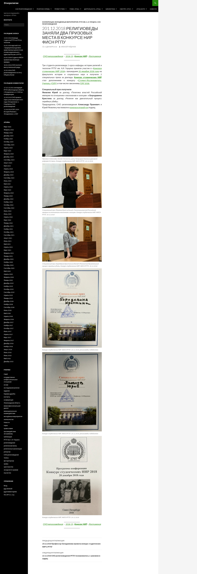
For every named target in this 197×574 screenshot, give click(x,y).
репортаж (7, 452)
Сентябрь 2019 (9, 292)
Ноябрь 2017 (8, 325)
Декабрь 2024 (8, 157)
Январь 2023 (8, 196)
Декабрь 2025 (8, 136)
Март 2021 (7, 250)
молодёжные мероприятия (66, 22)
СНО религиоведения (23, 9)
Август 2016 (8, 349)
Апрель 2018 (8, 316)
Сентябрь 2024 (9, 160)
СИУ (16, 114)
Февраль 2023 (9, 193)
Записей (8, 489)
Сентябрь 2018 (9, 307)
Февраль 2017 (9, 340)
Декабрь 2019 (8, 283)
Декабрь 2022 (8, 199)
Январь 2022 (8, 223)
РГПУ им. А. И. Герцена (88, 22)
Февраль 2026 (9, 130)
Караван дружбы (9, 394)
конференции (48, 22)
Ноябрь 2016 (8, 346)
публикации (8, 437)
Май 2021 (7, 244)
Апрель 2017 (8, 334)
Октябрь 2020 (8, 265)
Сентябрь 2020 (9, 268)
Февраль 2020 (9, 277)
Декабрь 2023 (8, 175)
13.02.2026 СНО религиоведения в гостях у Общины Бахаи (13, 72)
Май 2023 (7, 184)
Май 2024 (7, 166)
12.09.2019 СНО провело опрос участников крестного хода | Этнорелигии (13, 99)
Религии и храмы (43, 9)
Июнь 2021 (7, 241)
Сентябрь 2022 (9, 208)
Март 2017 (7, 337)
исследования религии (11, 388)
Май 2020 (7, 271)
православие (8, 428)
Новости (153, 9)
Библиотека (110, 9)
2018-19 (69, 56)
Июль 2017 (7, 331)
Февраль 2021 (9, 253)
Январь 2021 (8, 256)
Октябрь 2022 (8, 205)
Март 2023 (7, 190)
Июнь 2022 (7, 214)
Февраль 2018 (9, 319)
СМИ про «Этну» (125, 9)
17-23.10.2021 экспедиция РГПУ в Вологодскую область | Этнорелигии (14, 90)
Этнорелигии (11, 3)
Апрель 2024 (8, 169)
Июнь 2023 (7, 181)
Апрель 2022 (8, 217)
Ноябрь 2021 (8, 229)
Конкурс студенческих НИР (88, 77)
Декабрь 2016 (8, 343)
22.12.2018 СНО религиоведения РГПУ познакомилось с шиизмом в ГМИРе (72, 555)
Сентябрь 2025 (9, 145)
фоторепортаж (9, 461)
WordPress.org (9, 495)
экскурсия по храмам (11, 470)
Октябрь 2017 (8, 328)
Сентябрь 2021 (9, 235)
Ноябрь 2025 (8, 139)
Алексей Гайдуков (68, 47)
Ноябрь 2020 (8, 262)
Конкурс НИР (80, 56)
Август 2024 (8, 163)
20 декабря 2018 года (89, 71)
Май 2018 (7, 313)
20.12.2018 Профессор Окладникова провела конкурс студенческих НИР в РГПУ (72, 543)
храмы (6, 464)
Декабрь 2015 (8, 361)
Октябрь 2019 (8, 289)
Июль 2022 (7, 211)
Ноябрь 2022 (8, 202)
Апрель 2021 (8, 247)
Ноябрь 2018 (8, 304)
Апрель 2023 (8, 187)
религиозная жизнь (10, 446)
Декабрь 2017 (8, 322)
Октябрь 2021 (8, 232)
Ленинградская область (12, 403)
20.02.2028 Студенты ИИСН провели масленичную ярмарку (13, 60)
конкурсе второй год (79, 107)
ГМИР (6, 374)
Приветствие (60, 9)
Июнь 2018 (7, 310)
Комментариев (10, 492)
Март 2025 (7, 151)
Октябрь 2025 (8, 142)
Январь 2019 (8, 298)
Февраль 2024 (9, 172)
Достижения (95, 56)
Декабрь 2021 (8, 226)
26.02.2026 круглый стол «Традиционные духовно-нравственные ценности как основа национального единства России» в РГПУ (13, 50)
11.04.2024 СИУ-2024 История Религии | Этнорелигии (11, 111)
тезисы (6, 458)
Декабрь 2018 (8, 301)
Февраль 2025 (9, 154)
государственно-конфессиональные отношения (10, 379)
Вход (5, 486)
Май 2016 (7, 358)
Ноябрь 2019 (8, 286)
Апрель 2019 (8, 295)
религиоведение (9, 443)
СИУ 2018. (85, 83)
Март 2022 (7, 220)
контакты (7, 397)
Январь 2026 (8, 133)
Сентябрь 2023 (9, 178)
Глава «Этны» (74, 9)
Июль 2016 (7, 352)
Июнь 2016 (7, 355)
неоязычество (9, 419)
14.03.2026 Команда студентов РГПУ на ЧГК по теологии (13, 40)
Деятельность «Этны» (92, 9)
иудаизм (7, 391)
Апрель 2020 (8, 274)
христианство (8, 467)
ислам (6, 385)
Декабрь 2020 (8, 259)
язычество (7, 473)
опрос (6, 425)
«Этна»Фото (140, 9)
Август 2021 (8, 238)
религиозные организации (13, 449)
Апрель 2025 (8, 148)
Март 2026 (7, 127)
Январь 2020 (8, 280)
